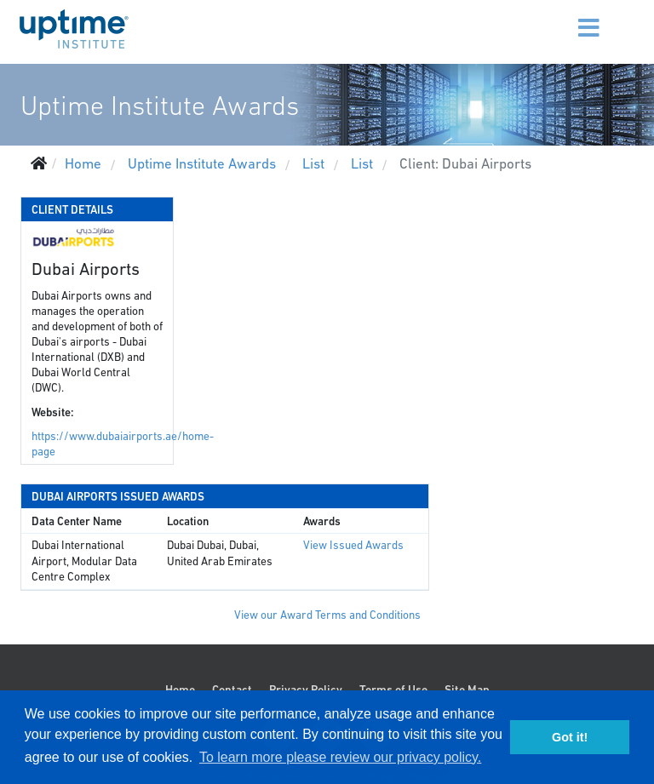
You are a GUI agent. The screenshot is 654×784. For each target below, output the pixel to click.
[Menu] (567, 17)
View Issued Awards (353, 545)
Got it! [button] (570, 737)
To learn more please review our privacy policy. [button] (340, 757)
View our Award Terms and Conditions (327, 615)
